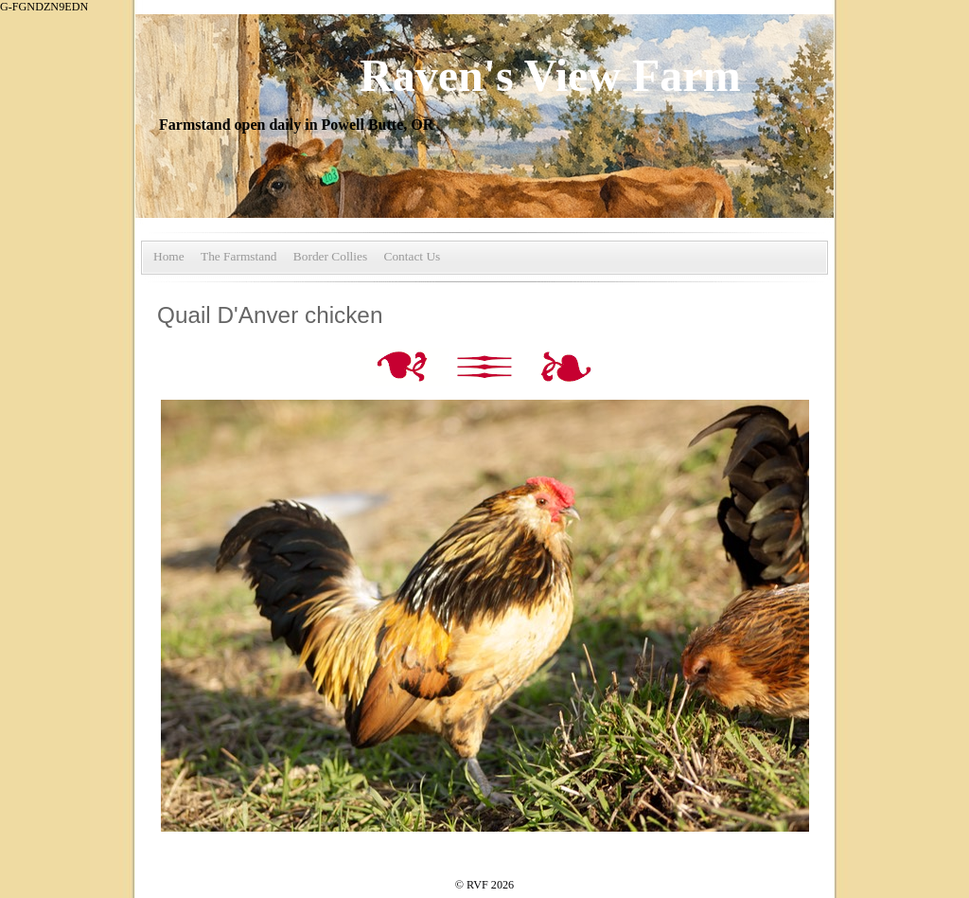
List (486, 368)
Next (566, 368)
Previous (406, 368)
